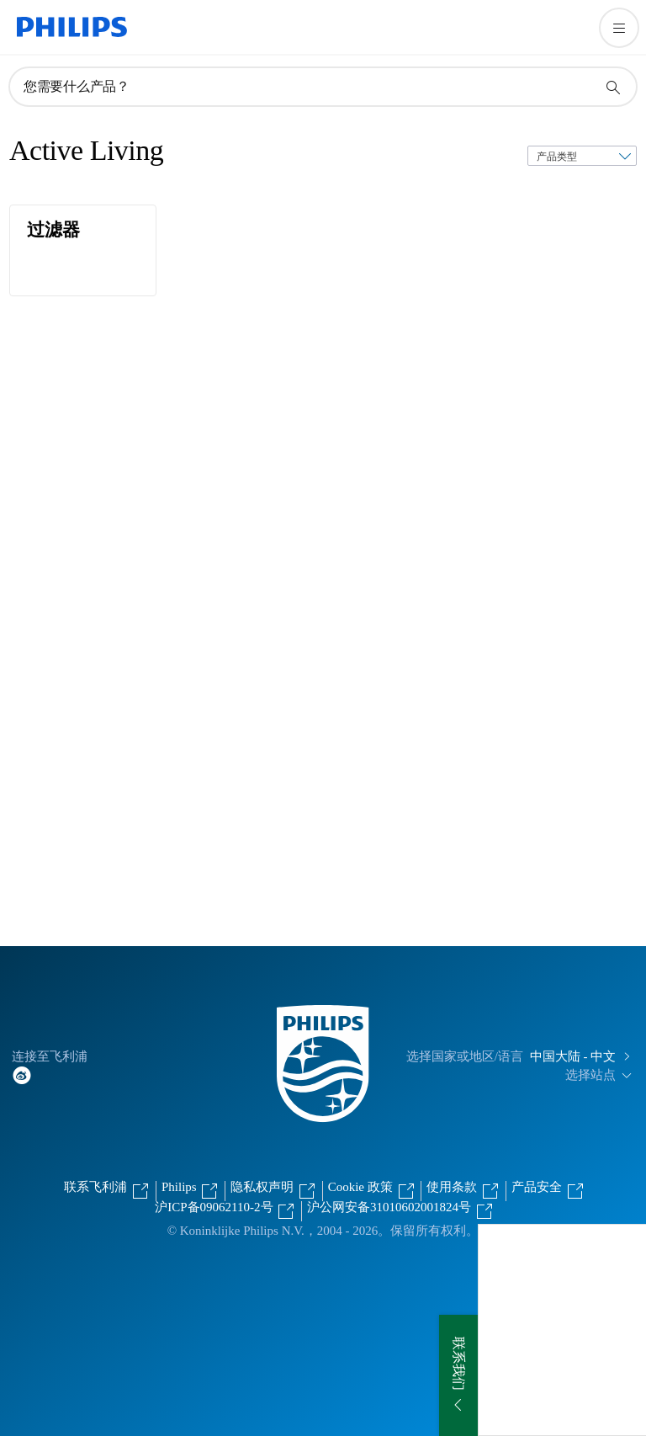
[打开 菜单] (619, 28)
